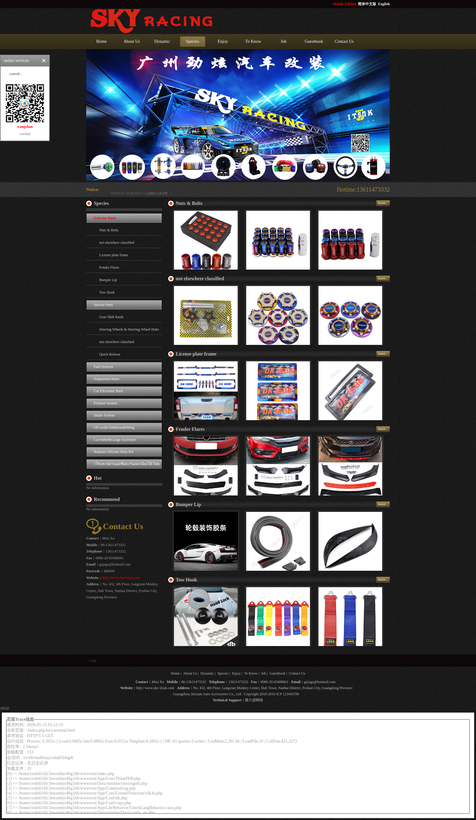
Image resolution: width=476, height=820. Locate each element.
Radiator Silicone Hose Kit (113, 452)
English (384, 4)
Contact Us (344, 41)
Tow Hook (107, 292)
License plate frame (113, 255)
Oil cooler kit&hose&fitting (114, 427)
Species (192, 41)
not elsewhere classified (116, 242)
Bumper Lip (108, 280)
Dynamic (162, 41)
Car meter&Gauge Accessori (115, 439)
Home (101, 41)
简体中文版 (367, 4)
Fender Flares (109, 267)
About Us (132, 41)
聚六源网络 (254, 700)
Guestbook (314, 41)
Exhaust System (105, 403)
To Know (253, 41)
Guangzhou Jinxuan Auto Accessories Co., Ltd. (207, 694)
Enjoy (223, 41)
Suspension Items (106, 379)
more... (383, 203)
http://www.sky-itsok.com (121, 578)
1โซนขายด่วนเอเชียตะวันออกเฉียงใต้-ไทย (127, 464)
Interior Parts (103, 305)
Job (283, 41)
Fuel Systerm (103, 367)
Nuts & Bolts (108, 230)
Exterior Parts (105, 218)
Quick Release (110, 354)
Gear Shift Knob (111, 317)
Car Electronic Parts (108, 391)
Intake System (104, 415)
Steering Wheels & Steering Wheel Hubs (129, 329)
